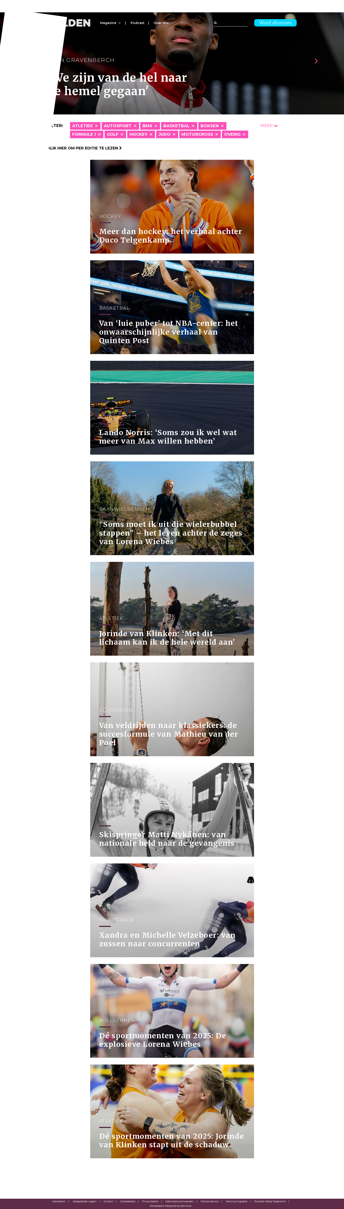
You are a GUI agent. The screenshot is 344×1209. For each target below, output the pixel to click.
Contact (108, 1201)
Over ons (161, 23)
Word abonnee (275, 23)
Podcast (138, 23)
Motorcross (197, 134)
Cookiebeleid (127, 1201)
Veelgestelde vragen (84, 1201)
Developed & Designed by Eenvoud (170, 1205)
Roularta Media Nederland (269, 1201)
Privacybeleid (150, 1201)
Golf (112, 134)
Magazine (108, 23)
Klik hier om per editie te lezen (85, 148)
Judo (164, 134)
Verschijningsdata (236, 1201)
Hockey (138, 134)
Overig (232, 134)
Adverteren (59, 1201)
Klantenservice (210, 1201)
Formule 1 (84, 134)
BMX (147, 125)
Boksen (210, 125)
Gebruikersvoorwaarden (179, 1201)
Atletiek (82, 125)
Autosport (117, 125)
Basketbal (176, 125)
